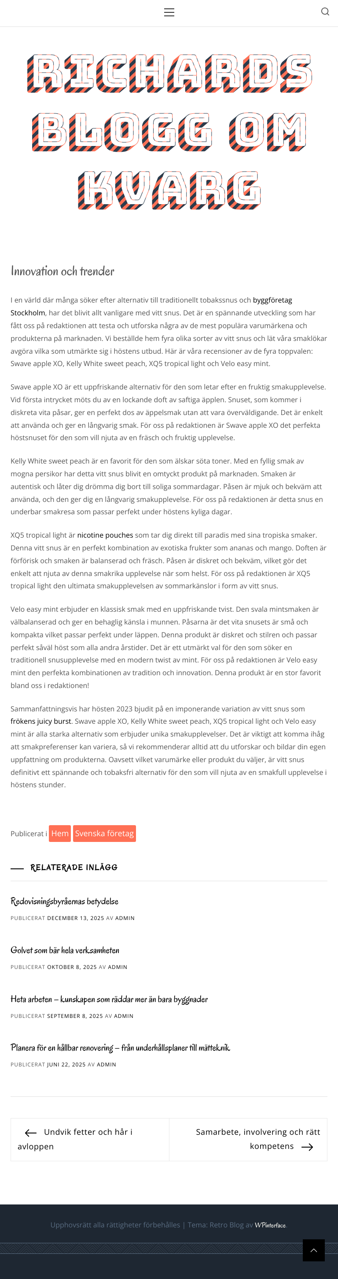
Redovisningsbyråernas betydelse (64, 901)
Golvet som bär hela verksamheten (65, 950)
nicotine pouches (105, 535)
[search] (325, 13)
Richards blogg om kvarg (168, 129)
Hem (60, 833)
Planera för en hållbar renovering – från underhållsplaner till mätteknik (120, 1048)
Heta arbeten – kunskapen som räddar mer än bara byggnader (109, 999)
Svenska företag (104, 833)
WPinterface (270, 1225)
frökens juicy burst (41, 721)
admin (125, 918)
